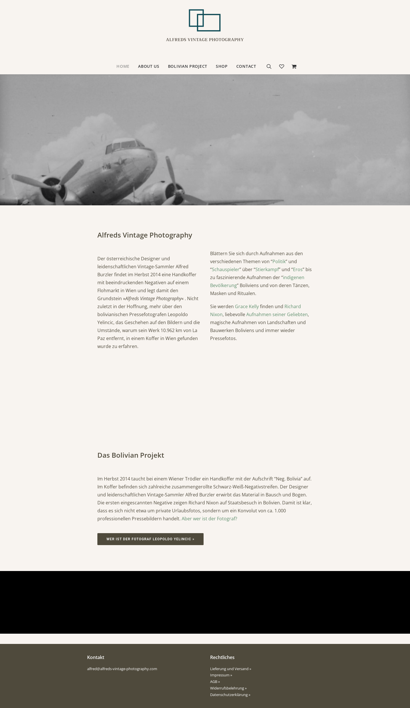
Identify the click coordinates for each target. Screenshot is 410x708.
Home (123, 66)
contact (246, 66)
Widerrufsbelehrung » (228, 688)
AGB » (215, 681)
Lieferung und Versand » (230, 668)
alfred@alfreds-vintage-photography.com (122, 668)
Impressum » (221, 675)
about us (148, 66)
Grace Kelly (247, 306)
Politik (279, 261)
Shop (222, 66)
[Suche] (270, 66)
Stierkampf (267, 269)
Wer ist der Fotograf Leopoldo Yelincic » (150, 539)
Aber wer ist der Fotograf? (209, 518)
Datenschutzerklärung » (230, 694)
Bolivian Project (187, 66)
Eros (298, 269)
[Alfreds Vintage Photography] (205, 29)
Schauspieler (225, 269)
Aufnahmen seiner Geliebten (277, 314)
